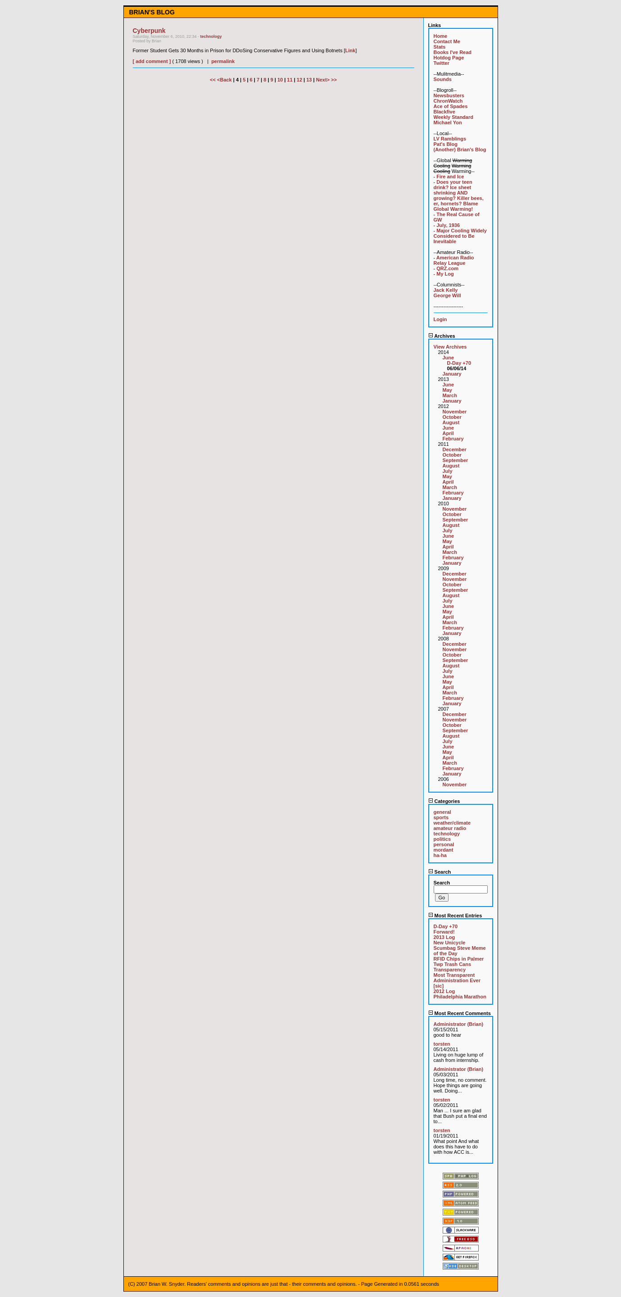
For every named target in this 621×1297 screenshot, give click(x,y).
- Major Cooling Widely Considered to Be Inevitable (460, 236)
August (451, 422)
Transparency (450, 969)
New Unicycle (450, 942)
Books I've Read (453, 52)
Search (439, 872)
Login (440, 319)
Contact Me (447, 41)
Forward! (444, 931)
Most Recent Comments (459, 1013)
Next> (323, 79)
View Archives (450, 346)
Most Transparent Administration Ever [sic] (457, 980)
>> (334, 79)
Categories (444, 801)
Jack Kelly (446, 290)
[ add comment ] (152, 61)
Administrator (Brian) (459, 1024)
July (448, 471)
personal (444, 844)
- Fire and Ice (449, 176)
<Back (225, 79)
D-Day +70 (459, 363)
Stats (440, 47)
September (455, 460)
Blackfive (444, 111)
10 (280, 79)
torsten (442, 1044)
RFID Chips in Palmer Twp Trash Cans (459, 961)
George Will (447, 295)
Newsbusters (449, 95)
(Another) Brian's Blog (460, 149)
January (452, 373)
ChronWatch (448, 101)
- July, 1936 (447, 225)
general (442, 812)
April (448, 433)
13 (309, 79)
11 (289, 79)
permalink (223, 61)
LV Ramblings (450, 138)
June (448, 357)
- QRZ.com (446, 268)
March (450, 395)
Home (441, 36)
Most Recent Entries (455, 915)
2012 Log (444, 991)
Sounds (443, 79)
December (455, 449)
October (452, 417)
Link (350, 50)
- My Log (444, 274)
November (455, 411)
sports (441, 817)
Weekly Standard (453, 117)
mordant (443, 850)
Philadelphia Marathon (460, 996)
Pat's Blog (446, 144)
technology (211, 36)
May (447, 390)
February (453, 438)
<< (213, 79)
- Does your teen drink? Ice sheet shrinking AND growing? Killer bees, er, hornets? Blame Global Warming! (459, 195)
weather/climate (452, 822)
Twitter (441, 63)
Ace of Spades (451, 106)
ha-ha (440, 855)
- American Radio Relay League (454, 260)
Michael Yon (448, 122)
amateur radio (450, 828)
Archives (441, 336)
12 (299, 79)
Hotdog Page (449, 57)
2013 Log (444, 937)
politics (442, 839)
